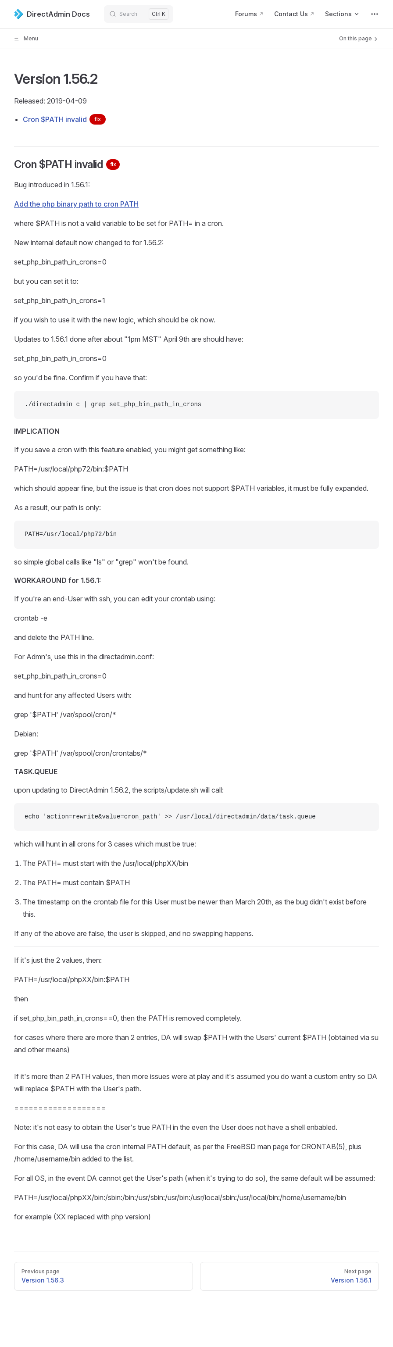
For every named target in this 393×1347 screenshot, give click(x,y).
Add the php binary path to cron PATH (76, 204)
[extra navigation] (374, 14)
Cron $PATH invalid (64, 119)
